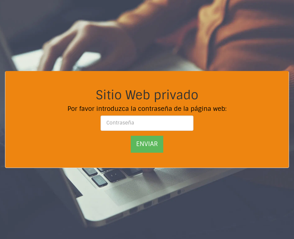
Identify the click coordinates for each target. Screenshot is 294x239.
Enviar (147, 144)
